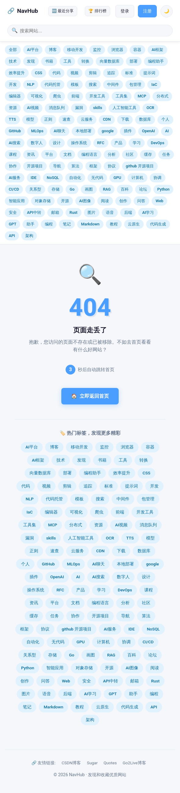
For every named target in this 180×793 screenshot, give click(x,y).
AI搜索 (14, 143)
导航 (57, 166)
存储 (55, 189)
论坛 (143, 189)
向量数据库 (110, 61)
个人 (165, 119)
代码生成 (158, 224)
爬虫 (57, 96)
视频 (74, 73)
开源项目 (35, 166)
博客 (53, 49)
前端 (75, 96)
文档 (67, 154)
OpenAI (148, 131)
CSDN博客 (71, 762)
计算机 (137, 177)
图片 (91, 212)
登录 (125, 11)
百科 (125, 189)
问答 (141, 201)
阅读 (105, 201)
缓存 (148, 154)
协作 (13, 166)
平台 (49, 154)
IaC (154, 84)
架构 (29, 235)
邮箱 (55, 212)
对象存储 (43, 201)
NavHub (27, 10)
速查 (66, 119)
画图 (89, 189)
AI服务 (14, 177)
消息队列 (57, 107)
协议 (112, 166)
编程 (49, 224)
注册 (147, 11)
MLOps (37, 131)
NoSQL (53, 177)
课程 (13, 154)
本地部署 (84, 131)
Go (72, 189)
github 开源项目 (139, 166)
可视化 (37, 96)
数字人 (37, 143)
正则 (48, 119)
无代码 (97, 177)
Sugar (92, 762)
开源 (65, 201)
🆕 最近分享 (63, 11)
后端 (128, 212)
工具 (67, 61)
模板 (75, 84)
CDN (107, 119)
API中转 (34, 212)
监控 (97, 49)
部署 (134, 61)
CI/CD (14, 189)
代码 (56, 73)
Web (159, 201)
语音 (110, 212)
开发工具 (97, 96)
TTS (12, 119)
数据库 (145, 119)
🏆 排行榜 (97, 11)
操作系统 (79, 143)
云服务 (87, 119)
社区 (130, 154)
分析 (112, 154)
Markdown (90, 224)
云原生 (134, 224)
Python (163, 189)
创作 (123, 201)
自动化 (75, 177)
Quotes (110, 762)
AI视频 (32, 107)
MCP (142, 96)
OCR (150, 107)
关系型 (35, 189)
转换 (85, 61)
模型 (30, 119)
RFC (100, 143)
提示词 (149, 73)
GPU (117, 177)
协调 (157, 177)
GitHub (15, 131)
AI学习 (148, 212)
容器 (137, 49)
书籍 (49, 61)
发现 (31, 61)
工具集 (122, 96)
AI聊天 (59, 131)
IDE (34, 177)
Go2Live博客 (134, 762)
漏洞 (79, 107)
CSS (38, 73)
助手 (30, 224)
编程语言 (89, 154)
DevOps (157, 143)
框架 (93, 166)
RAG (106, 189)
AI (167, 131)
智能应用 (17, 201)
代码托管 (52, 84)
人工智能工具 (124, 107)
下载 (125, 119)
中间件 (113, 84)
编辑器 (15, 96)
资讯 (31, 154)
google (107, 131)
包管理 (135, 84)
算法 (75, 166)
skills (97, 107)
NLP (30, 84)
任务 (166, 154)
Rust (73, 212)
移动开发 (75, 49)
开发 (13, 84)
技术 (13, 61)
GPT (12, 224)
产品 (118, 143)
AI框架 (157, 49)
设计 (57, 143)
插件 (128, 131)
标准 (129, 73)
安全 (13, 212)
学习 (137, 143)
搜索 (93, 84)
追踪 (111, 73)
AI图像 (85, 201)
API (12, 235)
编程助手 (156, 61)
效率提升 (17, 73)
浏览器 (117, 49)
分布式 (162, 96)
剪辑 (93, 73)
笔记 (67, 224)
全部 (13, 49)
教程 (114, 224)
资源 (13, 107)
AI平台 (32, 49)
